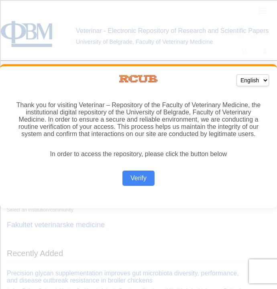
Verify (138, 178)
